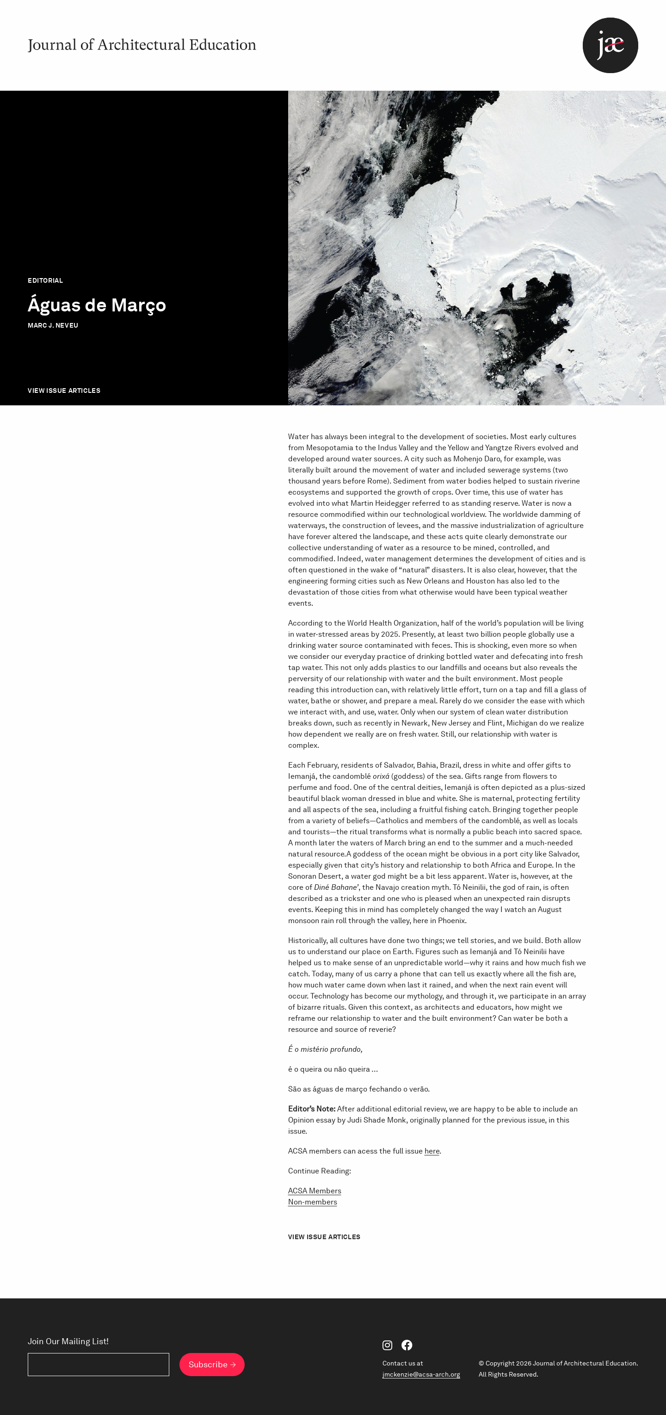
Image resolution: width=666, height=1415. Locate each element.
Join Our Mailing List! (68, 1341)
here (432, 1151)
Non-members (312, 1202)
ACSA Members (314, 1190)
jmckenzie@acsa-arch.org (421, 1374)
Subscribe (208, 1364)
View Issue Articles (64, 390)
